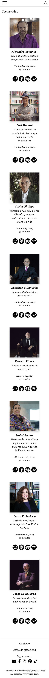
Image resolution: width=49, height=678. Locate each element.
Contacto (24, 643)
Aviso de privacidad (24, 649)
